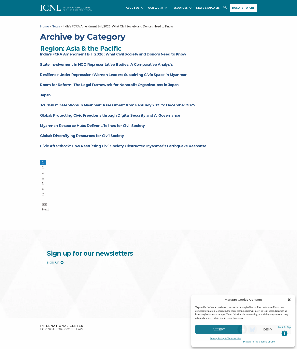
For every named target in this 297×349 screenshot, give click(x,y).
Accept (219, 329)
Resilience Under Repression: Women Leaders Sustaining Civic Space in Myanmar (113, 74)
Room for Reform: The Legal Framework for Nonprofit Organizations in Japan (109, 85)
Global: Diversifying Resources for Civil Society (82, 135)
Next (45, 209)
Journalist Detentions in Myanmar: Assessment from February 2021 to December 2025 (117, 105)
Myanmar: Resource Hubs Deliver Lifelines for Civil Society (92, 125)
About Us (134, 7)
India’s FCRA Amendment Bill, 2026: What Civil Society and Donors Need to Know (113, 54)
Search (225, 8)
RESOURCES (181, 7)
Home (44, 26)
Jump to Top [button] (284, 331)
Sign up (55, 262)
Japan (45, 95)
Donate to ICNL (243, 7)
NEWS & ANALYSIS (207, 7)
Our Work (157, 7)
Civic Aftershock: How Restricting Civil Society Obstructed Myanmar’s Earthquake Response (123, 146)
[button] (289, 300)
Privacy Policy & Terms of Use (225, 338)
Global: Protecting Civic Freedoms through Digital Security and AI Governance (110, 115)
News (55, 26)
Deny (267, 329)
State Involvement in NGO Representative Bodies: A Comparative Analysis (106, 64)
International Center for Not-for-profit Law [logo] (61, 327)
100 (45, 204)
